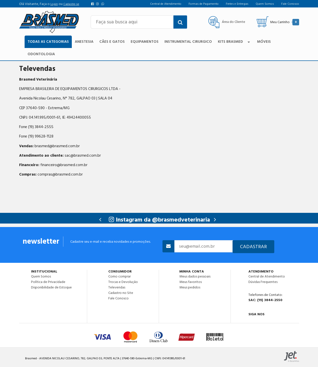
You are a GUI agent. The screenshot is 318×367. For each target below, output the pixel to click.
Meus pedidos (189, 287)
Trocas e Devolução (123, 281)
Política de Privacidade (48, 281)
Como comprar (119, 276)
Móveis (264, 41)
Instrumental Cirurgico (188, 41)
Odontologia (41, 54)
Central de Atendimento (266, 276)
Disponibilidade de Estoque (51, 287)
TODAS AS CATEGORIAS (48, 41)
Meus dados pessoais (194, 276)
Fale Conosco (118, 298)
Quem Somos (41, 276)
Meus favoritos (190, 281)
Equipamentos (145, 41)
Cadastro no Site (120, 292)
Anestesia (84, 41)
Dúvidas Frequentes (263, 281)
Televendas (116, 287)
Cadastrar (253, 246)
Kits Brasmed (234, 41)
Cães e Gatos (112, 41)
